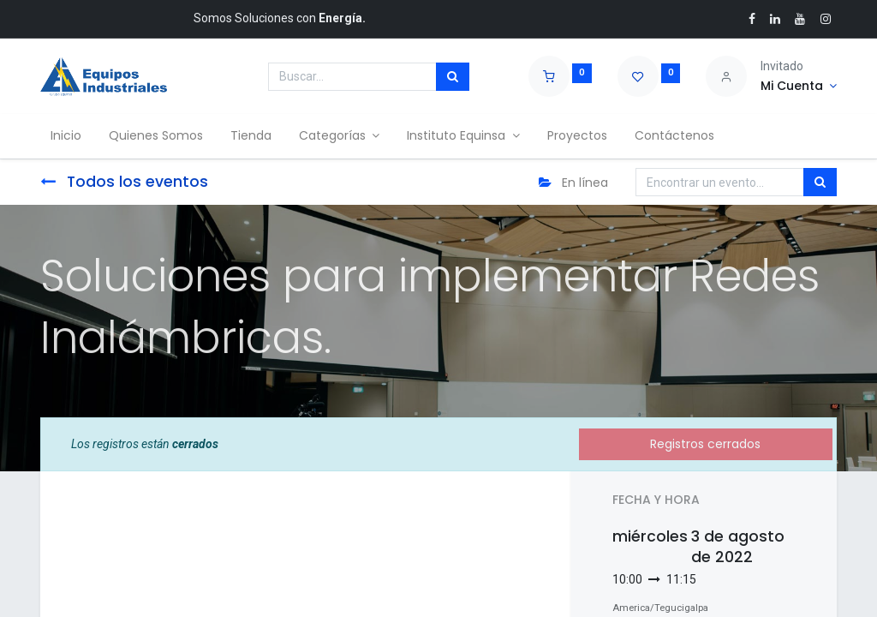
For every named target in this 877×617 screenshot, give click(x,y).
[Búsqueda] (452, 77)
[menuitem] (69, 136)
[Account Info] (799, 86)
